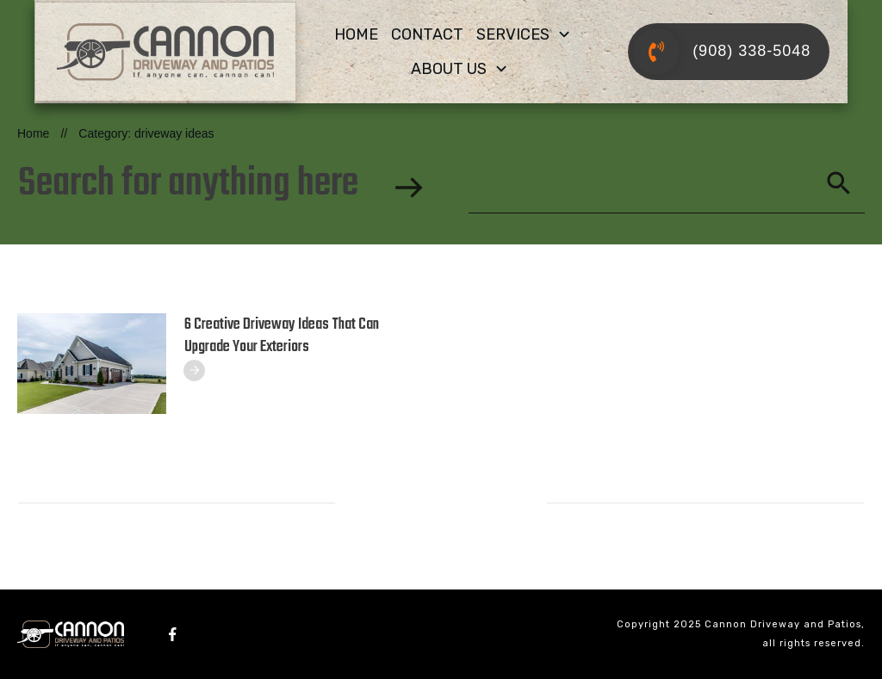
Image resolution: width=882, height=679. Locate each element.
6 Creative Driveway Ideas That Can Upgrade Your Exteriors (281, 336)
